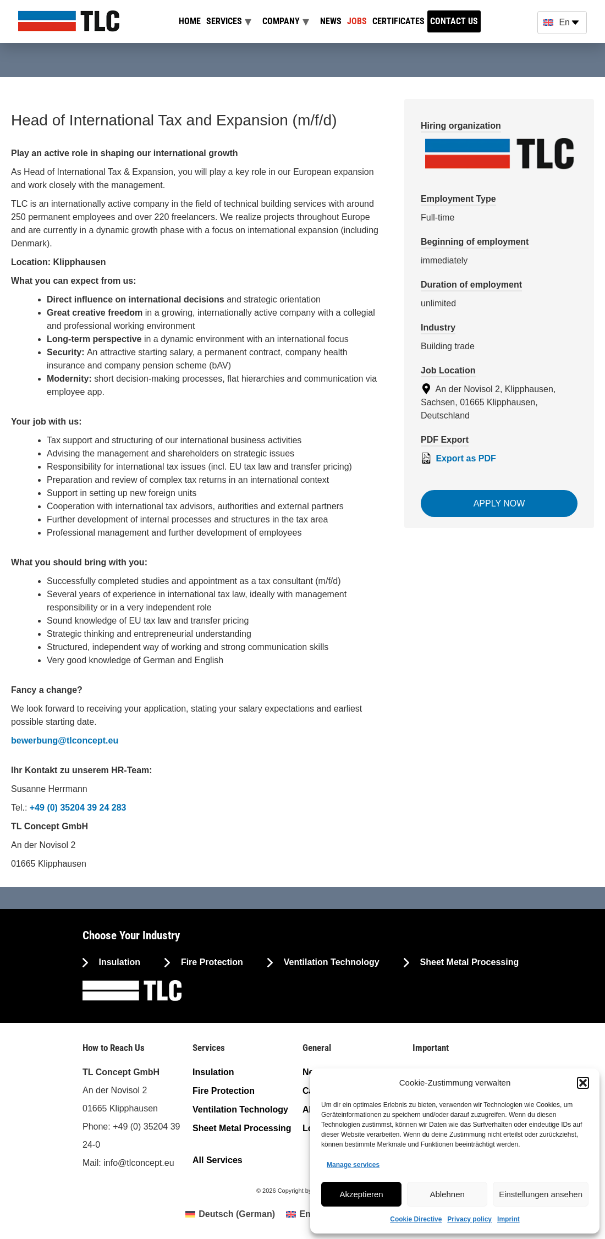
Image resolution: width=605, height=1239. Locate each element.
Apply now (499, 503)
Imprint (508, 1219)
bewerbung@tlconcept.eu (64, 740)
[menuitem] (230, 1214)
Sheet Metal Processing (468, 962)
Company (281, 21)
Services (224, 21)
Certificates (398, 21)
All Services (218, 1160)
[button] (583, 1082)
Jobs (357, 21)
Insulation (118, 962)
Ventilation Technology (330, 962)
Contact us (454, 21)
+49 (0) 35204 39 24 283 (78, 807)
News (331, 21)
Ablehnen (447, 1194)
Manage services (353, 1165)
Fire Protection (210, 962)
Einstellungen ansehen (540, 1194)
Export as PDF (458, 458)
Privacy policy (469, 1219)
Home (190, 21)
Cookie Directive (416, 1219)
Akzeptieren (361, 1194)
